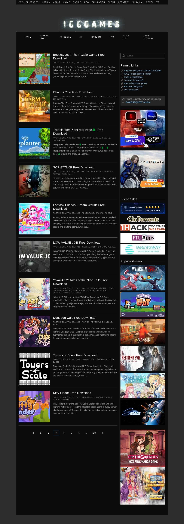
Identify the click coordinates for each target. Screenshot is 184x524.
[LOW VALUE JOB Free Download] (34, 256)
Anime (66, 2)
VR (157, 2)
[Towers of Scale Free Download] (34, 369)
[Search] (142, 56)
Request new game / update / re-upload (142, 70)
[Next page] (103, 433)
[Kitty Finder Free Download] (34, 406)
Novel (149, 2)
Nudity (76, 290)
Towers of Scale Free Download (75, 355)
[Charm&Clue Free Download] (34, 106)
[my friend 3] (142, 227)
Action (46, 2)
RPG (86, 2)
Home (28, 37)
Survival (138, 2)
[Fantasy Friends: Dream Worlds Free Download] (34, 218)
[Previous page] (33, 433)
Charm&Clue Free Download (73, 92)
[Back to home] (92, 18)
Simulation (98, 2)
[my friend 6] (142, 237)
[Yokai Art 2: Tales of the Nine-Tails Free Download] (34, 294)
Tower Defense (72, 293)
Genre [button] (67, 37)
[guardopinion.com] (142, 208)
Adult (56, 2)
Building (87, 138)
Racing (77, 2)
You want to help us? (133, 80)
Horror (108, 172)
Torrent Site (45, 37)
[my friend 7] (142, 249)
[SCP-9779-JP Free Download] (34, 181)
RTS (92, 290)
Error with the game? (134, 86)
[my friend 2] (142, 219)
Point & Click (98, 247)
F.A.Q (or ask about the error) (137, 74)
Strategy (124, 2)
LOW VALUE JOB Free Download (76, 242)
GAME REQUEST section (138, 102)
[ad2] (141, 448)
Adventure (97, 172)
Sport (111, 2)
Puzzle (95, 63)
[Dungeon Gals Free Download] (34, 331)
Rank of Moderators (133, 77)
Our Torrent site (131, 89)
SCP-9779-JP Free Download (73, 167)
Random (96, 37)
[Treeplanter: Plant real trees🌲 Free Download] (34, 143)
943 (95, 433)
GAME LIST (126, 37)
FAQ (112, 37)
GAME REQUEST (148, 37)
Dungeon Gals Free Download (74, 317)
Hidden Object (99, 96)
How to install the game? (135, 83)
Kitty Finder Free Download (72, 392)
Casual (86, 63)
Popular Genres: (29, 2)
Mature (67, 290)
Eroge (111, 288)
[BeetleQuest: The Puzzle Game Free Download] (34, 68)
